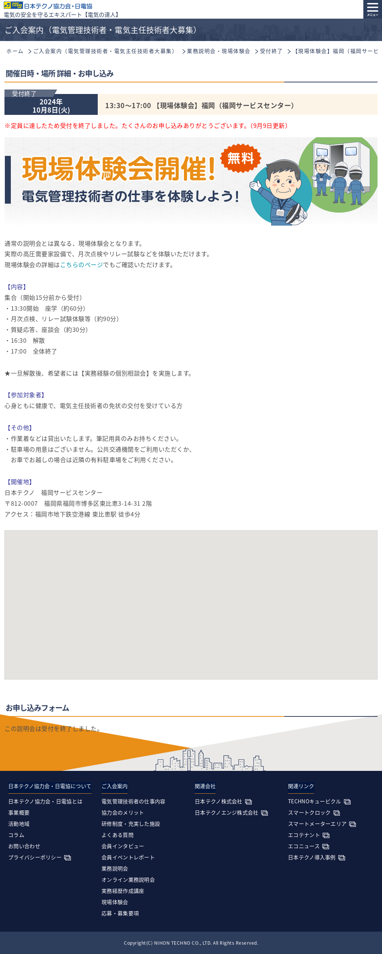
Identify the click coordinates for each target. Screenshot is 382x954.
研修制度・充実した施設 (130, 823)
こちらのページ (81, 264)
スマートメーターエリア (317, 823)
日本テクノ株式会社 (218, 801)
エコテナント (304, 834)
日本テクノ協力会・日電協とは (45, 801)
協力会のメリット (122, 812)
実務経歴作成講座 (122, 890)
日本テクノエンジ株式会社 (227, 812)
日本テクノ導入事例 (312, 857)
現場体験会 (114, 902)
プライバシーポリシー (35, 857)
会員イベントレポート (128, 857)
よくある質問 (117, 834)
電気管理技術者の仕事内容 (133, 801)
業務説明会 (114, 868)
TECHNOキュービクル (314, 801)
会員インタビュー (122, 846)
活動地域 (18, 823)
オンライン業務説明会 (128, 879)
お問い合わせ (24, 846)
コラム (16, 834)
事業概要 (18, 812)
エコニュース (304, 846)
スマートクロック (309, 812)
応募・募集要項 (120, 913)
